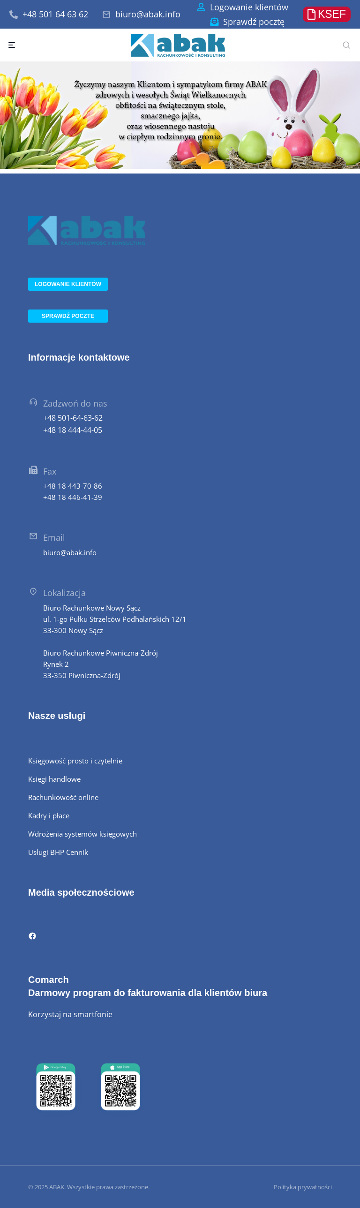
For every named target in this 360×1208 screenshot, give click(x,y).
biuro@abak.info (147, 14)
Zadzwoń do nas (75, 403)
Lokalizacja (64, 592)
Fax (49, 471)
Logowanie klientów (249, 7)
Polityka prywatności (303, 1187)
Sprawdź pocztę (254, 21)
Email (54, 537)
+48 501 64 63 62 (55, 14)
